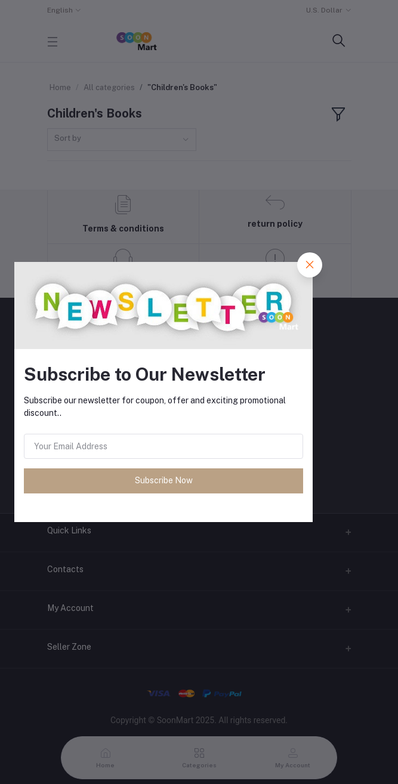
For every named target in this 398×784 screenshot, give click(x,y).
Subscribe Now (164, 480)
